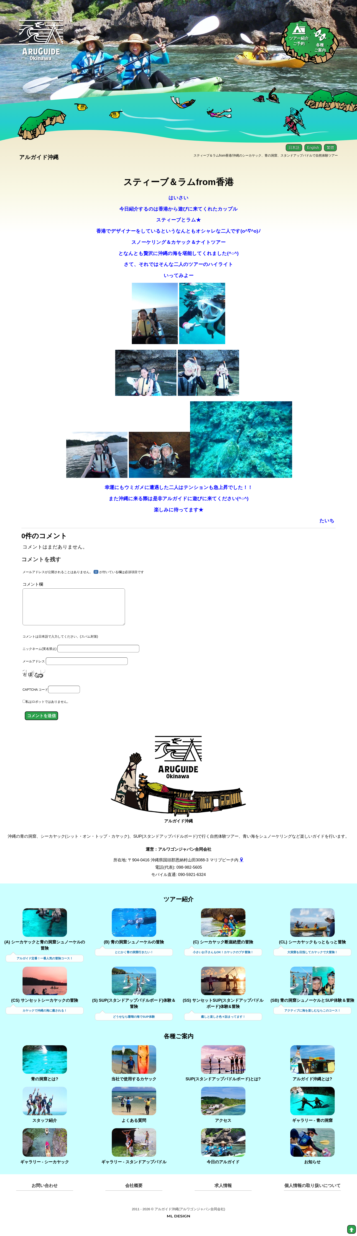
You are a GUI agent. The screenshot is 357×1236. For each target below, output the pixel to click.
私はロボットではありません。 (48, 709)
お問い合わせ (45, 1194)
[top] (351, 1229)
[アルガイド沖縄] (178, 769)
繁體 (330, 147)
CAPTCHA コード (35, 697)
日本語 (293, 147)
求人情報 (223, 1194)
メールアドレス (34, 669)
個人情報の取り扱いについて (312, 1194)
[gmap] (242, 867)
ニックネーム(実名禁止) (39, 657)
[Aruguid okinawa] (41, 44)
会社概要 (134, 1194)
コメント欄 (33, 585)
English (313, 147)
